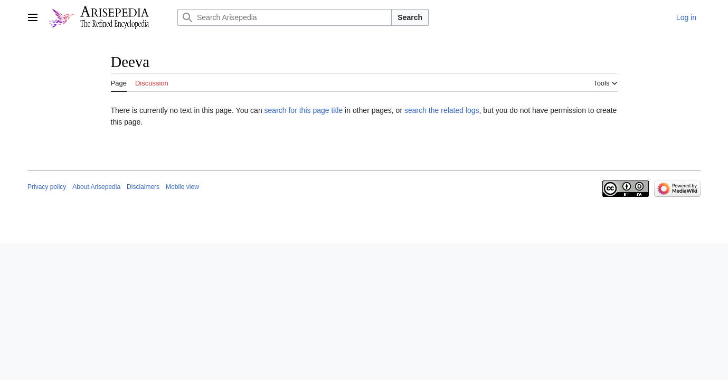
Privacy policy (46, 187)
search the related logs (441, 110)
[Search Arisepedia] (284, 17)
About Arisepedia (96, 187)
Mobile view (182, 187)
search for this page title (303, 110)
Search (410, 17)
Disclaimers (143, 187)
